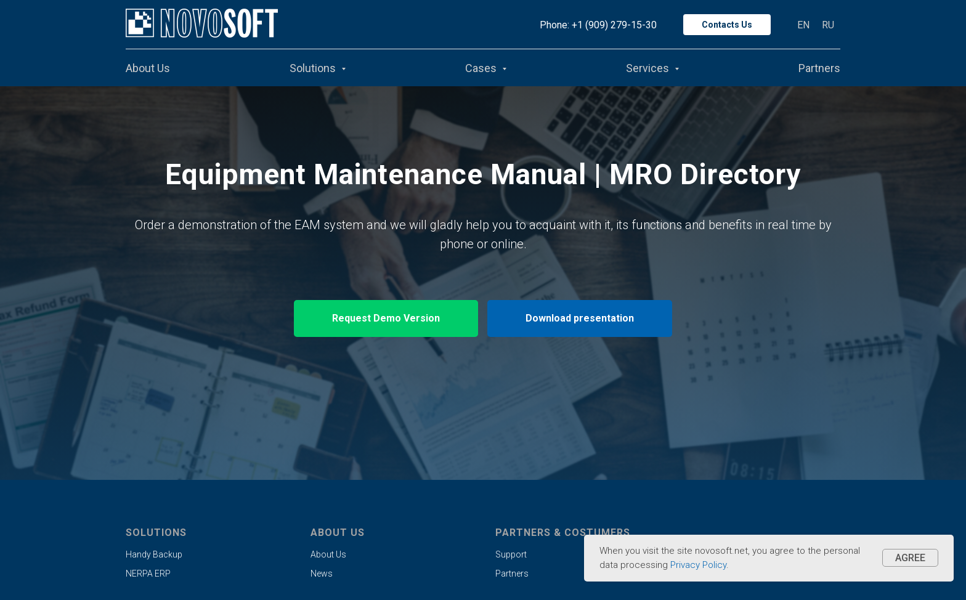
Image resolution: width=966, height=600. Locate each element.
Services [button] (649, 68)
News (321, 573)
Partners (819, 68)
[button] (386, 318)
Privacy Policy (698, 564)
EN (803, 25)
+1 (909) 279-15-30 (614, 25)
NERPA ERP (148, 573)
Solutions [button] (314, 68)
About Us (148, 68)
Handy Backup (154, 554)
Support (511, 554)
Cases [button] (482, 68)
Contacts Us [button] (727, 25)
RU (828, 25)
